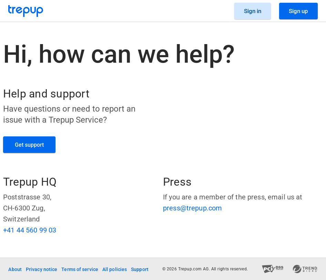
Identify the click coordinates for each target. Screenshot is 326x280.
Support (140, 269)
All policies (114, 269)
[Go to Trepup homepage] (25, 11)
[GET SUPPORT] (29, 144)
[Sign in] (252, 11)
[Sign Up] (298, 11)
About (15, 269)
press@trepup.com (192, 208)
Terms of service (79, 269)
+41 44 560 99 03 (29, 230)
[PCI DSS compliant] (273, 269)
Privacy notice (41, 269)
